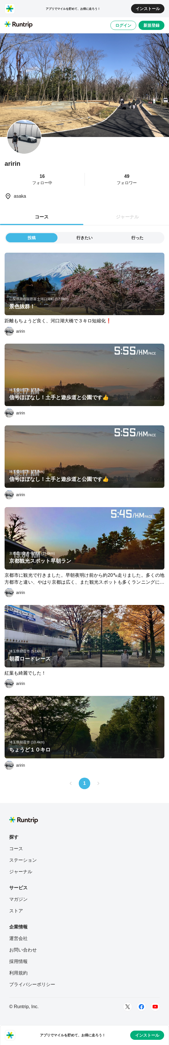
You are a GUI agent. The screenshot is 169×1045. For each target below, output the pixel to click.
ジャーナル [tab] (127, 216)
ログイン (123, 25)
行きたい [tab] (84, 237)
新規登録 (151, 25)
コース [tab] (42, 216)
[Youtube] (155, 1006)
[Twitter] (127, 1006)
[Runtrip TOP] (18, 25)
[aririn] (15, 331)
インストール (148, 8)
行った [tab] (137, 237)
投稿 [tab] (32, 237)
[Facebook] (141, 1006)
